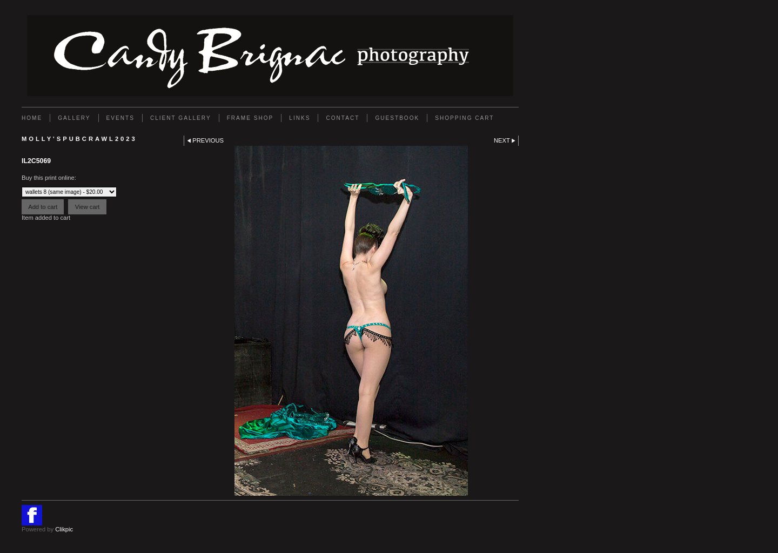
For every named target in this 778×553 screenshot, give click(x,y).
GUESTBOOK (397, 118)
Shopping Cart (464, 118)
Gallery (74, 118)
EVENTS (120, 118)
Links (299, 118)
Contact (342, 118)
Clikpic (64, 529)
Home (32, 118)
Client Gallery (180, 118)
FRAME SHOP (250, 118)
